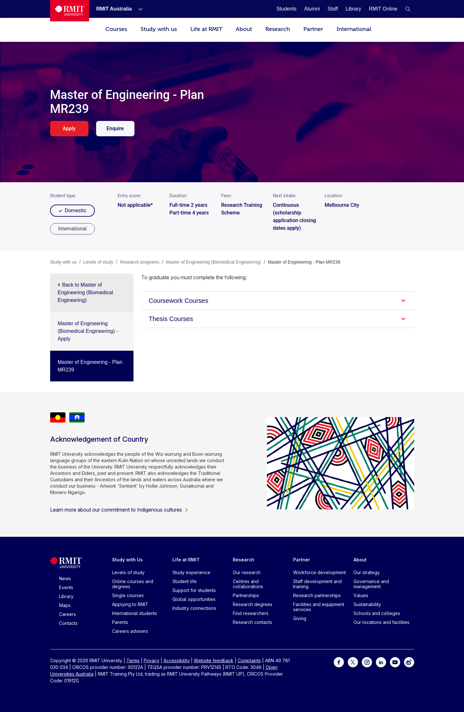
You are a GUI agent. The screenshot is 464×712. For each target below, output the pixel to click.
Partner (313, 29)
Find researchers (251, 613)
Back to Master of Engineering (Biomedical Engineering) (85, 292)
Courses (116, 29)
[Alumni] (312, 8)
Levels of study (128, 572)
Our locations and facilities (381, 622)
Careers (67, 614)
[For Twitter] (353, 661)
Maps (65, 605)
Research (277, 29)
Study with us (159, 29)
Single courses (128, 595)
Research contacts (252, 622)
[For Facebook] (339, 661)
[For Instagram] (367, 661)
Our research (247, 572)
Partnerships (246, 595)
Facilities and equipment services (318, 607)
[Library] (353, 8)
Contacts (68, 623)
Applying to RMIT (130, 604)
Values (361, 595)
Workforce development (319, 572)
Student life (184, 581)
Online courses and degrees (132, 584)
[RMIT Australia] (113, 8)
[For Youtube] (395, 661)
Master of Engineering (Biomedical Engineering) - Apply (88, 331)
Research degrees (252, 604)
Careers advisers (130, 631)
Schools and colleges (377, 613)
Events (66, 587)
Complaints (249, 660)
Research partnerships (317, 595)
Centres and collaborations (248, 584)
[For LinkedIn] (381, 661)
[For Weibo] (409, 661)
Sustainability (367, 604)
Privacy (151, 660)
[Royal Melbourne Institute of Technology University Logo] (69, 10)
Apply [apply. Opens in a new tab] (69, 128)
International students (134, 613)
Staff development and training (317, 584)
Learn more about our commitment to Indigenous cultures (119, 509)
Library (66, 596)
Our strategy (367, 572)
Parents (120, 622)
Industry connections (194, 608)
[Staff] (332, 8)
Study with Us (127, 559)
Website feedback (213, 660)
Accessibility (177, 660)
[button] (407, 9)
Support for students (194, 590)
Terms (133, 660)
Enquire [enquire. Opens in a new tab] (115, 128)
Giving (299, 618)
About (244, 29)
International (354, 29)
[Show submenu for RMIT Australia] (137, 9)
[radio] (72, 229)
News (65, 578)
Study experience (191, 572)
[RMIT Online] (383, 8)
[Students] (286, 8)
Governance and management (371, 584)
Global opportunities (194, 599)
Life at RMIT (206, 29)
